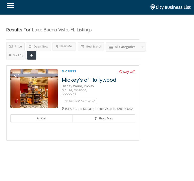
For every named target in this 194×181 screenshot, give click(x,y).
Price (15, 46)
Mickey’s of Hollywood (89, 79)
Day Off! (127, 71)
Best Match (91, 46)
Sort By (16, 55)
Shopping (69, 71)
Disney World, (73, 86)
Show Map (104, 118)
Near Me (64, 46)
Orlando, (80, 90)
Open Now (38, 46)
